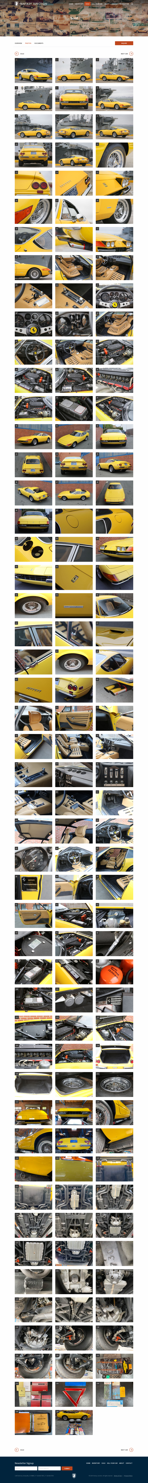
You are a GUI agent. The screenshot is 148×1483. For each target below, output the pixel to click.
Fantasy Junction (31, 4)
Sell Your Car (97, 4)
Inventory (79, 4)
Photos (28, 43)
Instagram (126, 1468)
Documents (39, 43)
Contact (129, 1463)
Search (132, 4)
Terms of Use (118, 1476)
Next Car (127, 54)
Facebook (131, 1468)
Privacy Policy (128, 1476)
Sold (87, 4)
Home (71, 4)
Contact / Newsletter (120, 4)
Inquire (124, 43)
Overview (18, 43)
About (106, 4)
